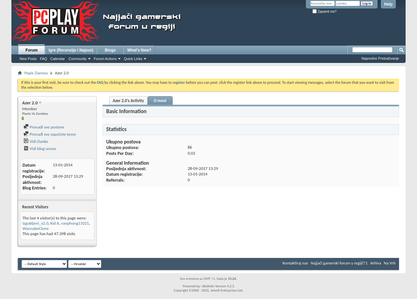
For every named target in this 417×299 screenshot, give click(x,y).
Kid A (54, 223)
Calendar (57, 59)
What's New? (139, 50)
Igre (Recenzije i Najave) (71, 50)
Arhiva (375, 263)
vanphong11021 (75, 223)
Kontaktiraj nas (295, 263)
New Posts (28, 59)
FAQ (43, 59)
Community (77, 59)
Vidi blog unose (39, 148)
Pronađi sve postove (43, 127)
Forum (31, 50)
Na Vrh (389, 263)
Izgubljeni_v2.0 (35, 223)
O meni (160, 100)
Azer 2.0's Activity (128, 100)
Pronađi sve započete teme (49, 134)
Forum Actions (105, 59)
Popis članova (36, 72)
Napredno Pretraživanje (380, 58)
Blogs (110, 50)
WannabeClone (35, 228)
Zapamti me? (324, 11)
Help (388, 4)
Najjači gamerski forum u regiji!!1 (339, 263)
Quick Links (133, 59)
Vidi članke (35, 141)
